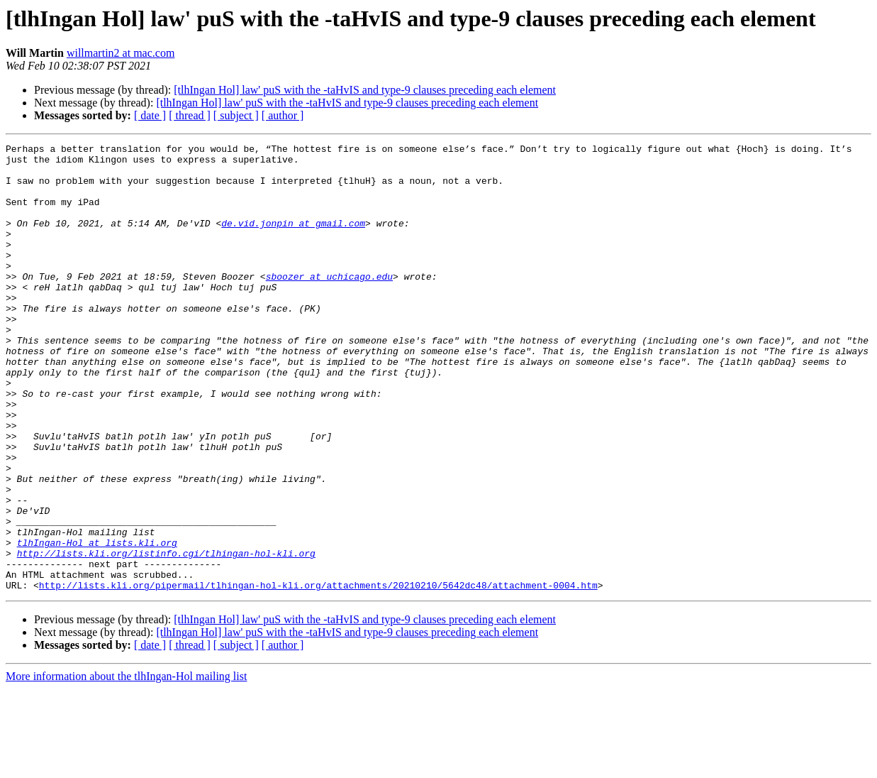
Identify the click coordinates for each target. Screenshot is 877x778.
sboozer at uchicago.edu (329, 303)
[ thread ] (190, 115)
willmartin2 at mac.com (120, 53)
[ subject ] (236, 115)
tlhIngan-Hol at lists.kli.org (97, 623)
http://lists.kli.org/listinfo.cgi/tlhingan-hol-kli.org (166, 636)
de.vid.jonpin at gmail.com (293, 240)
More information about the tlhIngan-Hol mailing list (126, 766)
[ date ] (150, 115)
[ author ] (283, 115)
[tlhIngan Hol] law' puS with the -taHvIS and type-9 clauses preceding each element (365, 90)
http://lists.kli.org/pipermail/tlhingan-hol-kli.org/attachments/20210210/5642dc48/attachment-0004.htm (318, 674)
